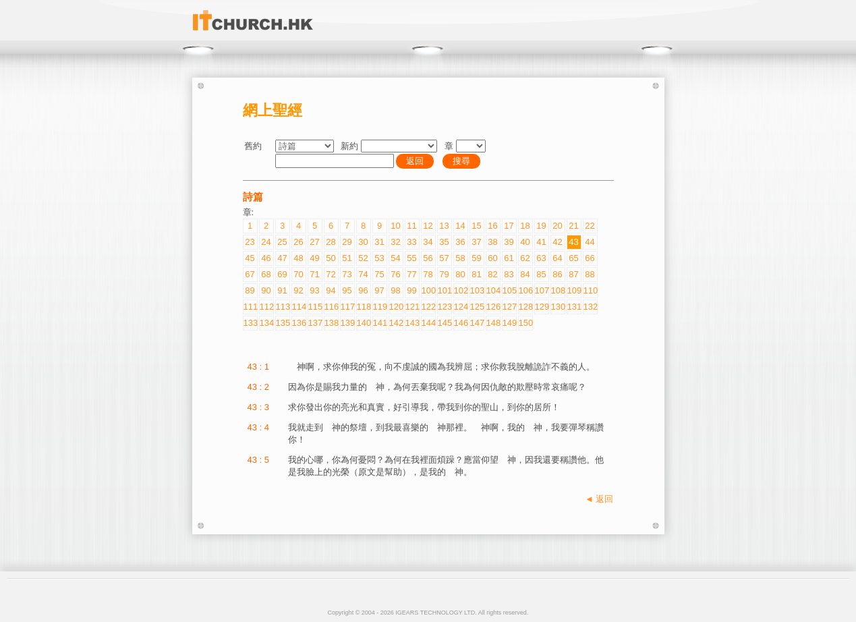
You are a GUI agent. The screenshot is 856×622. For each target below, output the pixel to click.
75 (379, 274)
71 (314, 274)
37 (476, 242)
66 (589, 258)
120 (396, 307)
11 (411, 226)
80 (460, 274)
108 (558, 290)
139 (347, 323)
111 (250, 307)
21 (573, 226)
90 (265, 290)
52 (363, 258)
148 (493, 323)
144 (428, 323)
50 (330, 258)
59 (476, 258)
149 (509, 323)
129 (541, 307)
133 (250, 323)
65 (573, 258)
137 (315, 323)
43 (573, 242)
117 (347, 307)
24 (265, 242)
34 (427, 242)
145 (444, 323)
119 (380, 307)
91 (282, 290)
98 (395, 290)
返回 (415, 161)
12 (427, 226)
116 (331, 307)
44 (589, 242)
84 (525, 274)
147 (477, 323)
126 (493, 307)
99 (411, 290)
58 (460, 258)
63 (541, 258)
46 (265, 258)
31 (379, 242)
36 (460, 242)
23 (249, 242)
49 (314, 258)
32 (395, 242)
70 (298, 274)
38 (492, 242)
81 (476, 274)
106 (525, 290)
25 (282, 242)
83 (508, 274)
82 (492, 274)
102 (460, 290)
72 (330, 274)
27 (314, 242)
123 (444, 307)
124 (460, 307)
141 (380, 323)
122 (428, 307)
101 (444, 290)
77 (411, 274)
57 (444, 258)
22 (589, 226)
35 (444, 242)
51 (346, 258)
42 (557, 242)
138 (331, 323)
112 (266, 307)
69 (282, 274)
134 (266, 323)
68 (265, 274)
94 (330, 290)
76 (395, 274)
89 (249, 290)
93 (314, 290)
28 (330, 242)
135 (282, 323)
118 (363, 307)
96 (363, 290)
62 (525, 258)
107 (541, 290)
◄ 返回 (599, 499)
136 (299, 323)
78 (427, 274)
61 (508, 258)
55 (411, 258)
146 (460, 323)
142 (396, 323)
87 (573, 274)
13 (444, 226)
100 (428, 290)
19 (541, 226)
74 (363, 274)
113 (282, 307)
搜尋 (461, 161)
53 (379, 258)
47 (282, 258)
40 (525, 242)
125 (477, 307)
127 (509, 307)
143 (412, 323)
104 (493, 290)
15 (476, 226)
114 (299, 307)
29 (346, 242)
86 (557, 274)
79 (444, 274)
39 (508, 242)
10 (395, 226)
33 (411, 242)
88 (589, 274)
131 (574, 307)
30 (363, 242)
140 (363, 323)
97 (379, 290)
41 (541, 242)
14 (460, 226)
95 (346, 290)
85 (541, 274)
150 (525, 323)
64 (557, 258)
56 (427, 258)
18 (525, 226)
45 (249, 258)
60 (492, 258)
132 (590, 307)
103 (477, 290)
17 (508, 226)
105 (509, 290)
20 (557, 226)
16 (492, 226)
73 (346, 274)
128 (525, 307)
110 (590, 290)
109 (574, 290)
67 (249, 274)
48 (298, 258)
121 (412, 307)
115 (315, 307)
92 (298, 290)
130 (558, 307)
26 (298, 242)
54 (395, 258)
